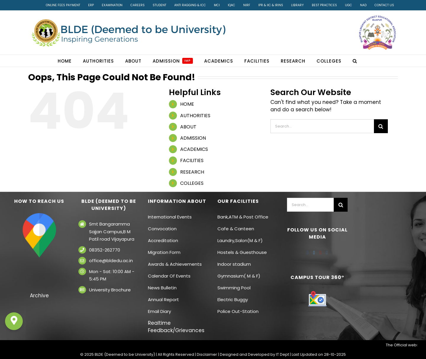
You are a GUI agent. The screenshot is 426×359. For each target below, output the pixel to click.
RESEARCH (192, 172)
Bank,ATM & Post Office (242, 217)
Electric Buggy (232, 299)
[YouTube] (321, 252)
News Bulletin (162, 288)
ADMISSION (193, 138)
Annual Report (163, 299)
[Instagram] (327, 252)
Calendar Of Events (169, 276)
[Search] (381, 126)
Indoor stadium (234, 264)
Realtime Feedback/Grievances (176, 326)
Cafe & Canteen (235, 229)
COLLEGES (192, 183)
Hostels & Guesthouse (242, 252)
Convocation (162, 229)
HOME (187, 104)
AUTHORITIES (195, 115)
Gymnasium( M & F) (238, 276)
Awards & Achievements (175, 264)
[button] (355, 61)
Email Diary (159, 311)
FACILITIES (192, 160)
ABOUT (188, 126)
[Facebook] (308, 252)
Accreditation (163, 240)
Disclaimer (207, 354)
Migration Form (164, 252)
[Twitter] (314, 252)
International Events (170, 217)
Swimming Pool (234, 288)
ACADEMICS (194, 149)
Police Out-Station (238, 311)
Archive (39, 295)
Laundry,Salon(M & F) (240, 240)
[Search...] (322, 126)
